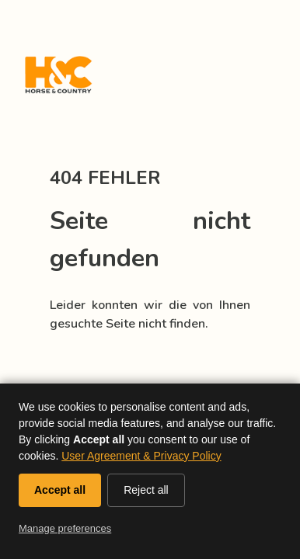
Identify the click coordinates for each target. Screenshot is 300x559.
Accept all (59, 490)
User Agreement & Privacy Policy (141, 456)
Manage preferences (65, 528)
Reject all (146, 490)
